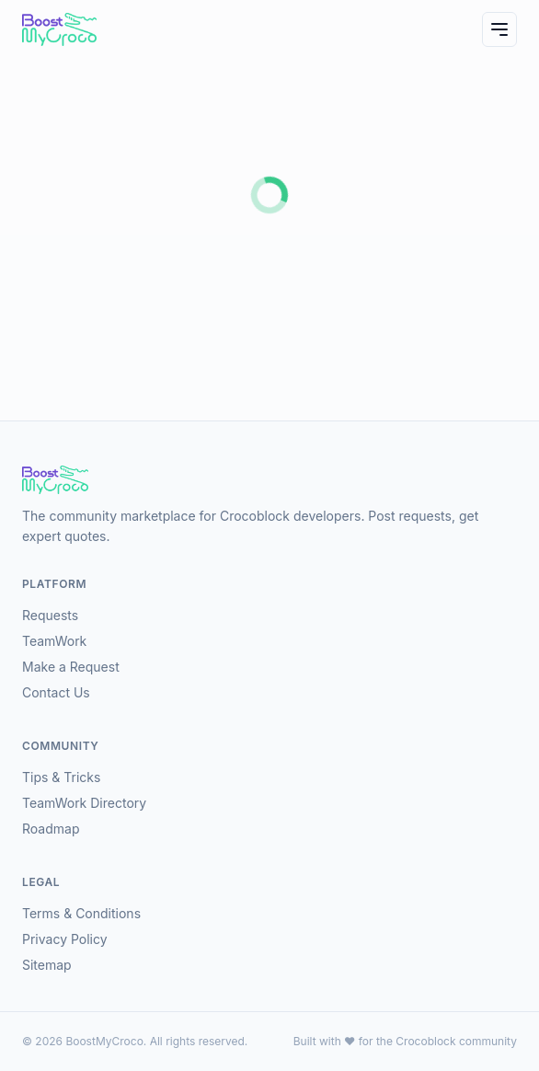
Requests (50, 615)
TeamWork (54, 641)
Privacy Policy (65, 939)
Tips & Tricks (61, 777)
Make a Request (71, 666)
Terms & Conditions (81, 913)
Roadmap (50, 828)
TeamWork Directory (84, 803)
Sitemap (47, 965)
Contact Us (56, 692)
